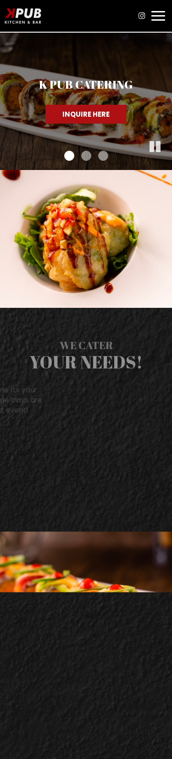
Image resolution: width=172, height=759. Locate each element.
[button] (165, 163)
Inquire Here (86, 114)
